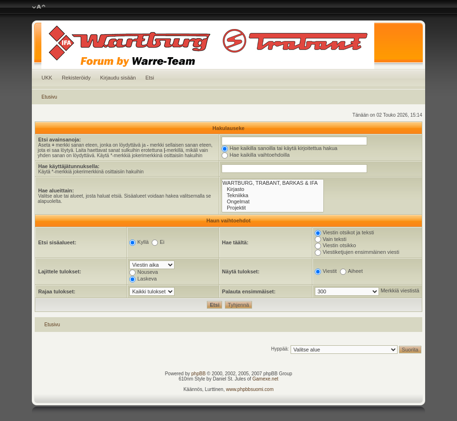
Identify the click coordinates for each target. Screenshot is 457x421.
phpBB (198, 373)
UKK (46, 77)
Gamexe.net (265, 378)
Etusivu (49, 97)
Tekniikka (273, 195)
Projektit (273, 208)
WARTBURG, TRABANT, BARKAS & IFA (273, 183)
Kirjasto (273, 189)
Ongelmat (273, 202)
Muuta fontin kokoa (39, 7)
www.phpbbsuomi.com (249, 389)
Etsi (150, 77)
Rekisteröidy (76, 77)
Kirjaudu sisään (118, 77)
